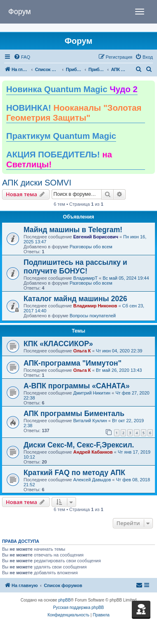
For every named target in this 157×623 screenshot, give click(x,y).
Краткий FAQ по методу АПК (74, 472)
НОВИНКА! (73, 112)
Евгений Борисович (95, 236)
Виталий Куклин (90, 420)
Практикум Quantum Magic (61, 135)
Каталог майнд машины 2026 (75, 299)
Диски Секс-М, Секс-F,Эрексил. (79, 445)
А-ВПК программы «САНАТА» (77, 386)
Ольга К (82, 350)
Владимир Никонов (95, 305)
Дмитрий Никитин (91, 392)
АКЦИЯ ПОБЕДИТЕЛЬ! (59, 159)
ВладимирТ (85, 278)
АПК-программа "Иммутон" (72, 363)
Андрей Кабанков (93, 451)
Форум (19, 11)
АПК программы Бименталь (74, 413)
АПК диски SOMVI (36, 182)
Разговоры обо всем (90, 246)
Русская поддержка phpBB (78, 607)
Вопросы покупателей (92, 315)
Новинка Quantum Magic (72, 89)
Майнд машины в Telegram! (73, 230)
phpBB (64, 600)
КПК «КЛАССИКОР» (58, 344)
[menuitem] (22, 57)
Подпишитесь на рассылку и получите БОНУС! (75, 266)
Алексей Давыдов (92, 479)
